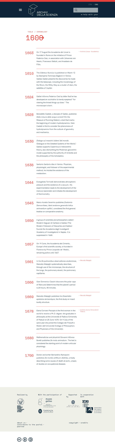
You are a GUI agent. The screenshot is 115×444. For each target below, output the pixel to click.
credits (84, 423)
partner (21, 426)
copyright (73, 423)
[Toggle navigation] (20, 10)
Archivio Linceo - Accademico (89, 51)
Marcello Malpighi (85, 260)
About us (21, 423)
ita (90, 4)
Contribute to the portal (29, 425)
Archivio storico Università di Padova (89, 311)
